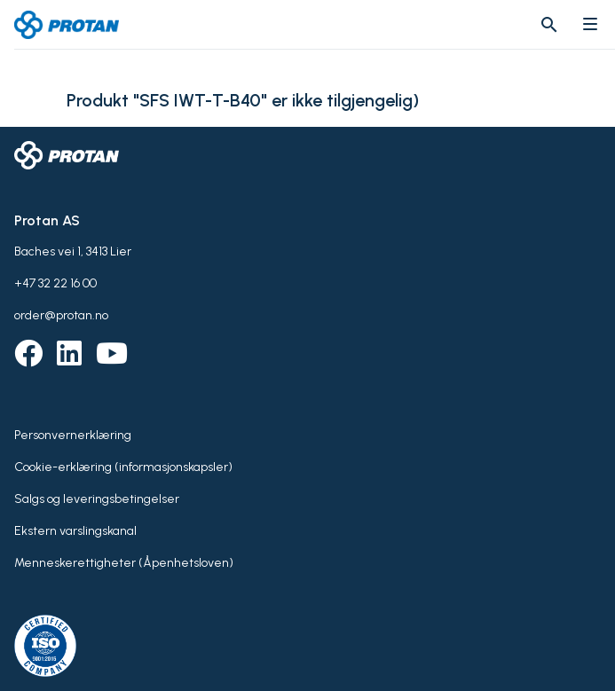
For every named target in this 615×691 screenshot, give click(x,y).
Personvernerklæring (72, 435)
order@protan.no (61, 315)
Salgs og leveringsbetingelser (96, 498)
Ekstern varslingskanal (75, 530)
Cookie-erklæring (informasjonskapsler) (123, 467)
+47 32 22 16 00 (55, 283)
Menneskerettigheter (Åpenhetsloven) (123, 562)
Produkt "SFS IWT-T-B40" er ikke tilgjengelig (240, 100)
